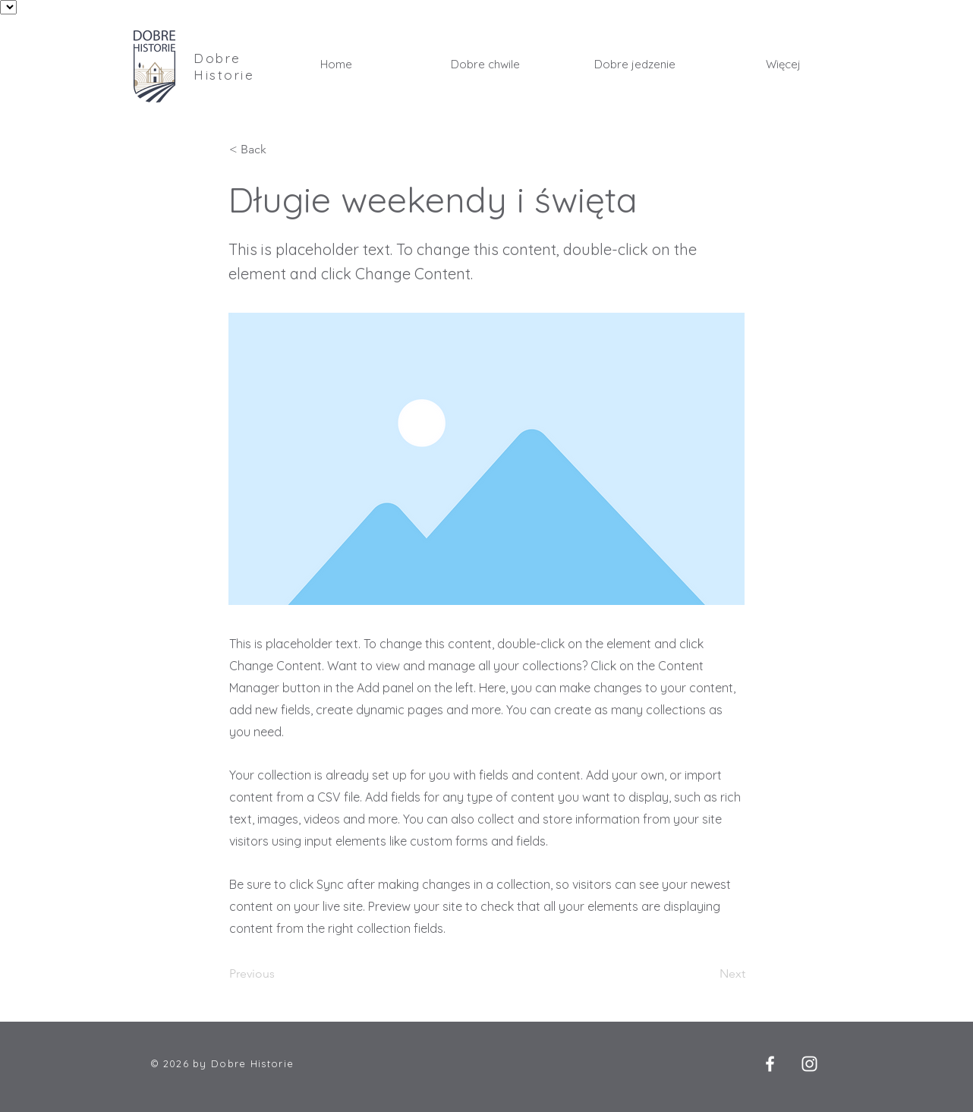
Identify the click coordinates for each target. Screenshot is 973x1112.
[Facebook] (770, 1064)
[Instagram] (809, 1064)
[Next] (707, 974)
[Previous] (279, 974)
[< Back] (279, 149)
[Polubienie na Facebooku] (711, 1066)
